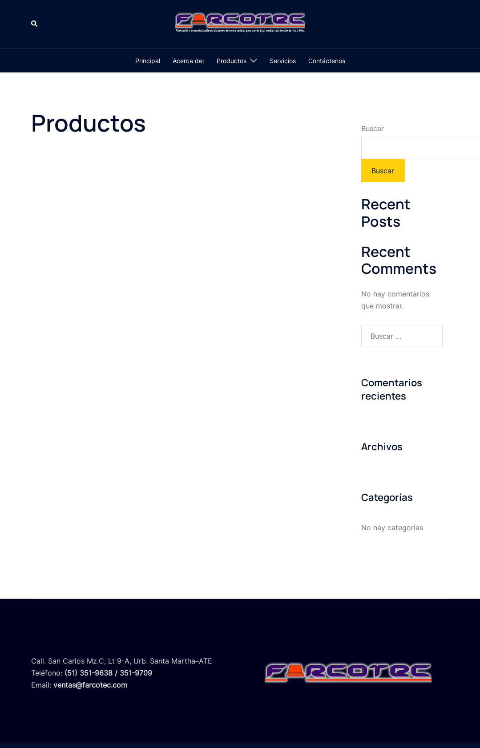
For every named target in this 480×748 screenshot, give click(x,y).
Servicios (283, 60)
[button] (34, 24)
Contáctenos (326, 60)
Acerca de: (188, 60)
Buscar (372, 128)
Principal (147, 60)
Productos (231, 60)
